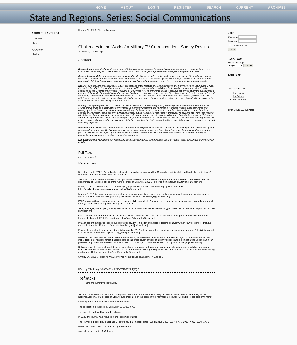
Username (233, 37)
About (127, 7)
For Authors (238, 96)
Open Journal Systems (241, 110)
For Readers (239, 93)
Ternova (110, 30)
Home (101, 7)
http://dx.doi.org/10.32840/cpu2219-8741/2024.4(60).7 (111, 269)
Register (183, 7)
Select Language (236, 63)
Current (244, 7)
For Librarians (239, 99)
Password (232, 41)
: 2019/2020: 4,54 (128, 307)
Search (214, 7)
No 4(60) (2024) (95, 30)
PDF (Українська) (87, 157)
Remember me (240, 46)
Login (153, 7)
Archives (277, 7)
